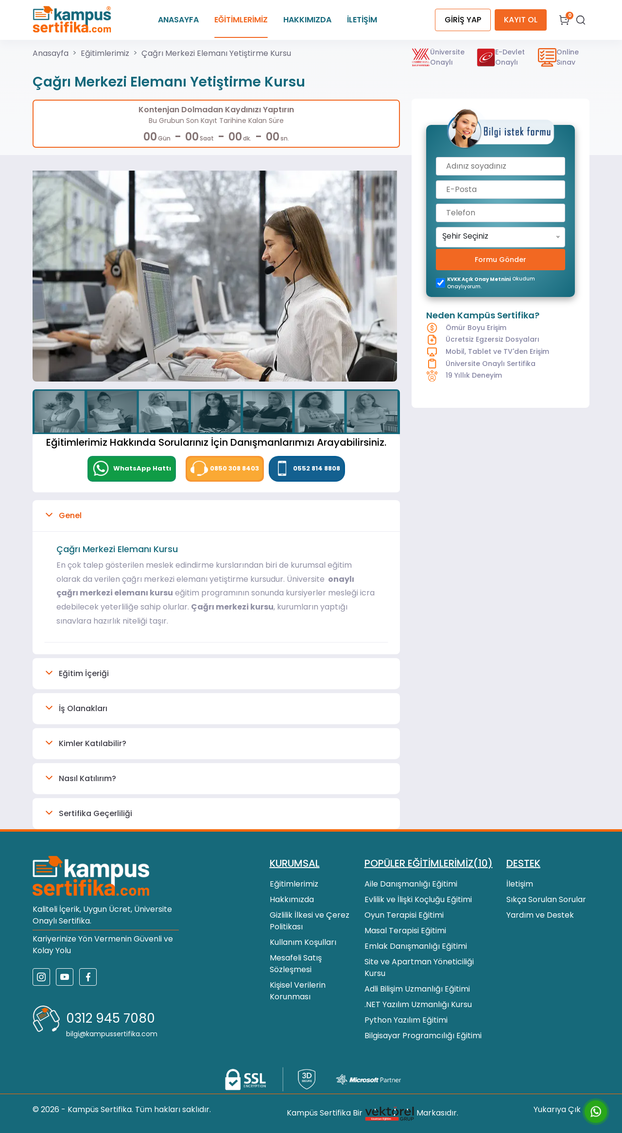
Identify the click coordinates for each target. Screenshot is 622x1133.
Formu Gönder (500, 259)
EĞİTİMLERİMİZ (241, 19)
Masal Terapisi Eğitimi (405, 930)
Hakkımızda (292, 899)
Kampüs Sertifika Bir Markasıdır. (372, 1113)
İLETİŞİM (362, 19)
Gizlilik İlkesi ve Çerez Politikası (309, 920)
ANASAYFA (178, 19)
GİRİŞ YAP (463, 19)
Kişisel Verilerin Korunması (298, 990)
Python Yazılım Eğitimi (406, 1020)
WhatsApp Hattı (131, 468)
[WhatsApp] (131, 468)
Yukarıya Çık (561, 1110)
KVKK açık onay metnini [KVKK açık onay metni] (479, 279)
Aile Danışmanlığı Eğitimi (410, 883)
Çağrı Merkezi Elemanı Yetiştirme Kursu (216, 53)
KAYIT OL (520, 19)
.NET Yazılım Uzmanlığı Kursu (418, 1004)
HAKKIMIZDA (307, 19)
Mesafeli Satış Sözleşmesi (296, 963)
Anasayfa (51, 53)
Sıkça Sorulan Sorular (546, 899)
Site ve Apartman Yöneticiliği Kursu (419, 967)
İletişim (519, 883)
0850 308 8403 (224, 468)
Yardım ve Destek (540, 915)
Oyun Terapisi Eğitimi (404, 915)
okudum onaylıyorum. (491, 282)
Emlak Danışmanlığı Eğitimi (415, 946)
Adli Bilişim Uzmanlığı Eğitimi (417, 988)
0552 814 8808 (307, 468)
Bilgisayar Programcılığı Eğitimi (423, 1035)
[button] (216, 515)
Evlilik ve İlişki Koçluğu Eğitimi (418, 899)
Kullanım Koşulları (303, 942)
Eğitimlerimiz (105, 53)
